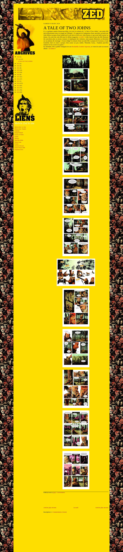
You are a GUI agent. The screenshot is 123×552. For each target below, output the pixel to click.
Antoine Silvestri (19, 146)
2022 (18, 65)
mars (19, 59)
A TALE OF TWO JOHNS (25, 61)
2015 (18, 81)
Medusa (17, 138)
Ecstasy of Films (19, 134)
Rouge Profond (19, 132)
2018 (18, 74)
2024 (18, 57)
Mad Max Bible (19, 140)
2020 (18, 70)
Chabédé (17, 131)
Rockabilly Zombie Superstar (81, 46)
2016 (18, 79)
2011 (18, 90)
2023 (18, 63)
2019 (18, 72)
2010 (18, 92)
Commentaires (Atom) (59, 512)
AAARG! (81, 37)
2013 (18, 85)
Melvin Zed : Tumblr (20, 129)
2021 (18, 68)
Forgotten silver (19, 149)
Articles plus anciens (101, 507)
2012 (18, 87)
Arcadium (52, 48)
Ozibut (16, 136)
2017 (18, 76)
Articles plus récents (49, 507)
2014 (18, 83)
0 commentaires (61, 492)
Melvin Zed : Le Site (20, 127)
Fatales (16, 144)
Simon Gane (18, 142)
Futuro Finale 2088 (20, 147)
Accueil (75, 507)
